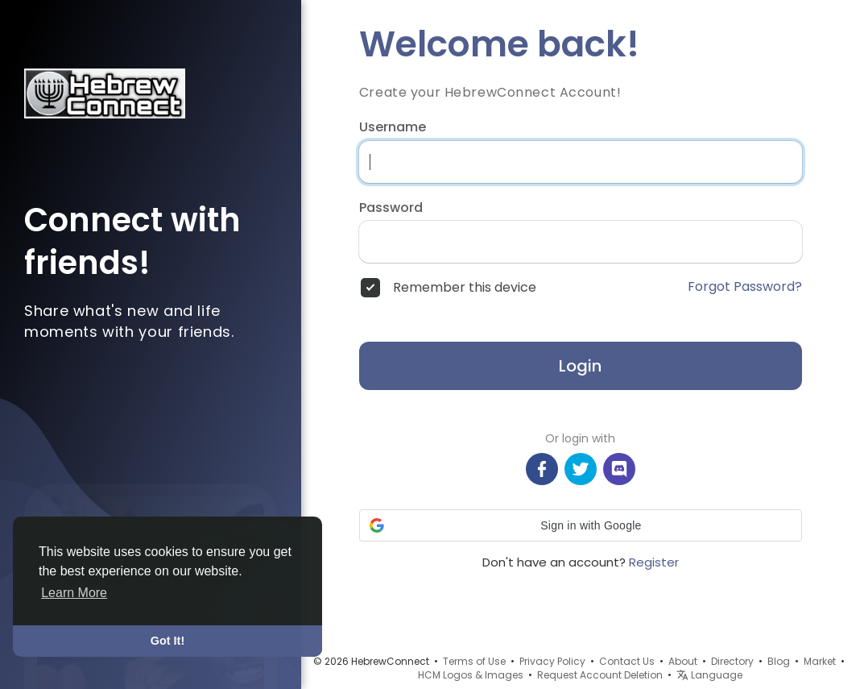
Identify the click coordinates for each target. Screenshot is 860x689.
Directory (732, 661)
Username (392, 127)
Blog (778, 661)
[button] (580, 525)
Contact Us (627, 661)
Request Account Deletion (600, 675)
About (682, 661)
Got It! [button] (167, 640)
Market (820, 661)
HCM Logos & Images (470, 675)
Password (391, 208)
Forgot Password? (745, 287)
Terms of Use (474, 661)
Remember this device (464, 288)
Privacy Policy (552, 661)
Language (709, 675)
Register (654, 562)
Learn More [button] (74, 593)
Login (580, 366)
